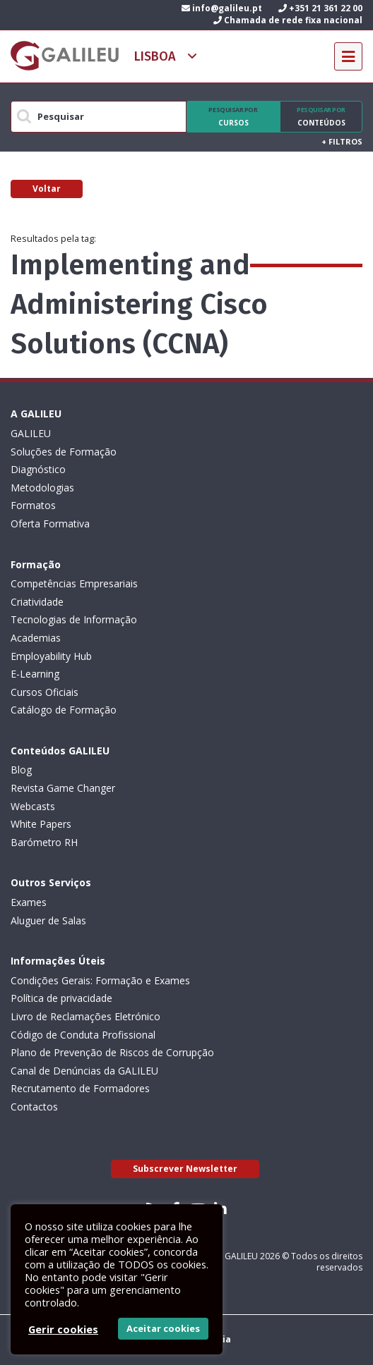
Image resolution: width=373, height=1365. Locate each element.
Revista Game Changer (63, 788)
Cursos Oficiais (44, 692)
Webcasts (33, 806)
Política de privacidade (61, 998)
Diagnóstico (38, 469)
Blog (21, 769)
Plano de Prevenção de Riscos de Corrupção (112, 1052)
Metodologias (42, 487)
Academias (36, 637)
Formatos (33, 505)
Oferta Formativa (50, 523)
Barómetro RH (44, 842)
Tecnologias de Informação (74, 619)
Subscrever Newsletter (185, 1169)
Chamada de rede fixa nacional (287, 20)
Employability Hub (51, 656)
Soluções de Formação (64, 451)
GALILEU (31, 433)
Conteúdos (321, 116)
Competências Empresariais (74, 583)
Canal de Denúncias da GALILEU (84, 1070)
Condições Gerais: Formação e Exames (100, 980)
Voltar (46, 189)
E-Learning (35, 673)
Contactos (34, 1106)
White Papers (41, 824)
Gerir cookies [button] (63, 1329)
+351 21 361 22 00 (320, 8)
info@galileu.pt (222, 8)
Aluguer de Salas (48, 920)
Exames (29, 902)
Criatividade (37, 601)
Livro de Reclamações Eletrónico (85, 1016)
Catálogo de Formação (64, 709)
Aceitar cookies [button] (163, 1328)
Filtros (341, 141)
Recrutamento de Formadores (80, 1088)
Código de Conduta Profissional (83, 1034)
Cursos (233, 116)
